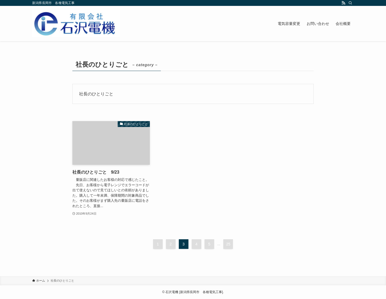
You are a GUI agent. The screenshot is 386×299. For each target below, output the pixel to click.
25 (228, 244)
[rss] (343, 3)
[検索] (350, 3)
